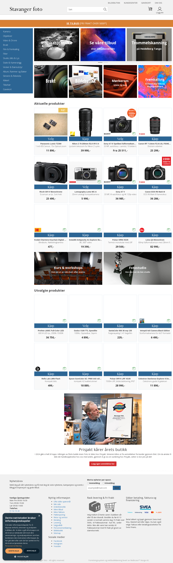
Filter (5, 53)
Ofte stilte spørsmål (62, 501)
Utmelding (110, 483)
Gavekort (146, 3)
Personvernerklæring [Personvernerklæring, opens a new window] (13, 546)
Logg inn (159, 12)
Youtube (57, 546)
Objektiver (7, 36)
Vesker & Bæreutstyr (12, 67)
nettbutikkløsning (115, 560)
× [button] (39, 516)
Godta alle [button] (14, 551)
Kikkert (6, 80)
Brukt (5, 44)
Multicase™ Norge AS (139, 560)
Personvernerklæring (62, 528)
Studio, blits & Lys (11, 58)
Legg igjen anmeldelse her (103, 464)
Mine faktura (59, 512)
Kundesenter (130, 3)
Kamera (6, 31)
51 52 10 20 (15, 511)
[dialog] (22, 536)
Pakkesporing (59, 514)
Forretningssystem (96, 560)
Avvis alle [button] (31, 551)
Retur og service (60, 517)
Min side (57, 504)
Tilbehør (7, 84)
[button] (22, 556)
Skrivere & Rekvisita (12, 75)
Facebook (58, 541)
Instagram (58, 543)
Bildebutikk (114, 3)
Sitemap (57, 533)
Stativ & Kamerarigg (12, 62)
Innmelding (94, 483)
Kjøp (85, 139)
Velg (51, 139)
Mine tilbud (58, 509)
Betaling (57, 520)
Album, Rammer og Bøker (15, 71)
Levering (57, 522)
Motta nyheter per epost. (99, 480)
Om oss (158, 3)
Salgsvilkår (58, 525)
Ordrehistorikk (60, 507)
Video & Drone (10, 40)
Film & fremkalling (11, 49)
